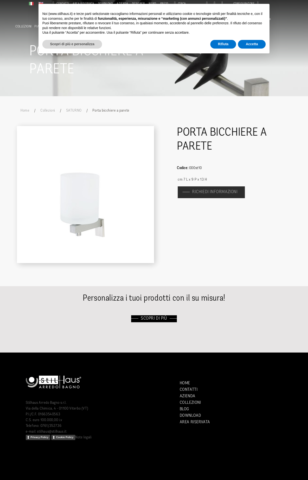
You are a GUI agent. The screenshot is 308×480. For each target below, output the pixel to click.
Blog (184, 409)
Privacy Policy (40, 437)
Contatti (189, 389)
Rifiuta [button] (223, 44)
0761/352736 (51, 426)
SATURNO (74, 111)
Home (24, 111)
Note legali (83, 437)
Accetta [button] (252, 44)
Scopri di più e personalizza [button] (72, 44)
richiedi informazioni (217, 192)
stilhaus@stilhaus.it (51, 432)
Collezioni (23, 26)
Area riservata (195, 422)
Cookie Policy (64, 437)
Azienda (187, 396)
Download (190, 415)
